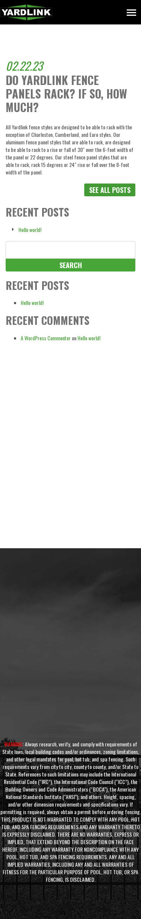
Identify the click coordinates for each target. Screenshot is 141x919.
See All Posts (109, 190)
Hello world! (29, 230)
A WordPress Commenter (46, 338)
